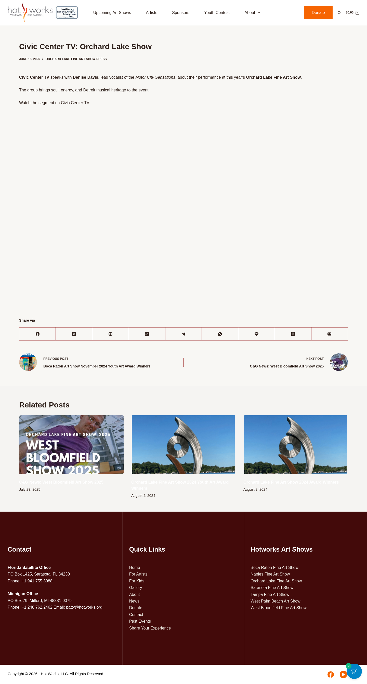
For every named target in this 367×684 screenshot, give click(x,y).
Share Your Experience (150, 628)
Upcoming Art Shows (112, 12)
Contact (136, 614)
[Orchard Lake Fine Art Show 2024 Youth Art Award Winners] (183, 444)
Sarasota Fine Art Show (272, 587)
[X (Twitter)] (74, 333)
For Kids (137, 581)
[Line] (256, 333)
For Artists (138, 574)
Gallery (135, 587)
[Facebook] (37, 333)
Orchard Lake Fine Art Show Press (76, 59)
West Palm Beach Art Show (275, 601)
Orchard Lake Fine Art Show (276, 581)
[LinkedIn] (147, 333)
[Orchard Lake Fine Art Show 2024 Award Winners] (295, 444)
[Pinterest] (110, 333)
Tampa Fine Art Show (270, 594)
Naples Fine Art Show (270, 574)
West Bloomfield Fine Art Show (278, 608)
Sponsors (180, 12)
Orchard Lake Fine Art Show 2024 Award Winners (291, 482)
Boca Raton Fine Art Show (274, 567)
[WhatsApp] (220, 333)
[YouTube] (343, 674)
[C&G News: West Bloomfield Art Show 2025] (71, 444)
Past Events (140, 621)
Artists (151, 12)
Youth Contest (217, 12)
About (253, 13)
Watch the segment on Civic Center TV (54, 103)
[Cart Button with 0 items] (354, 671)
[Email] (329, 333)
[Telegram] (183, 333)
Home (134, 567)
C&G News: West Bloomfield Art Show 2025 (61, 482)
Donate (318, 12)
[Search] (339, 12)
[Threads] (293, 333)
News (134, 601)
